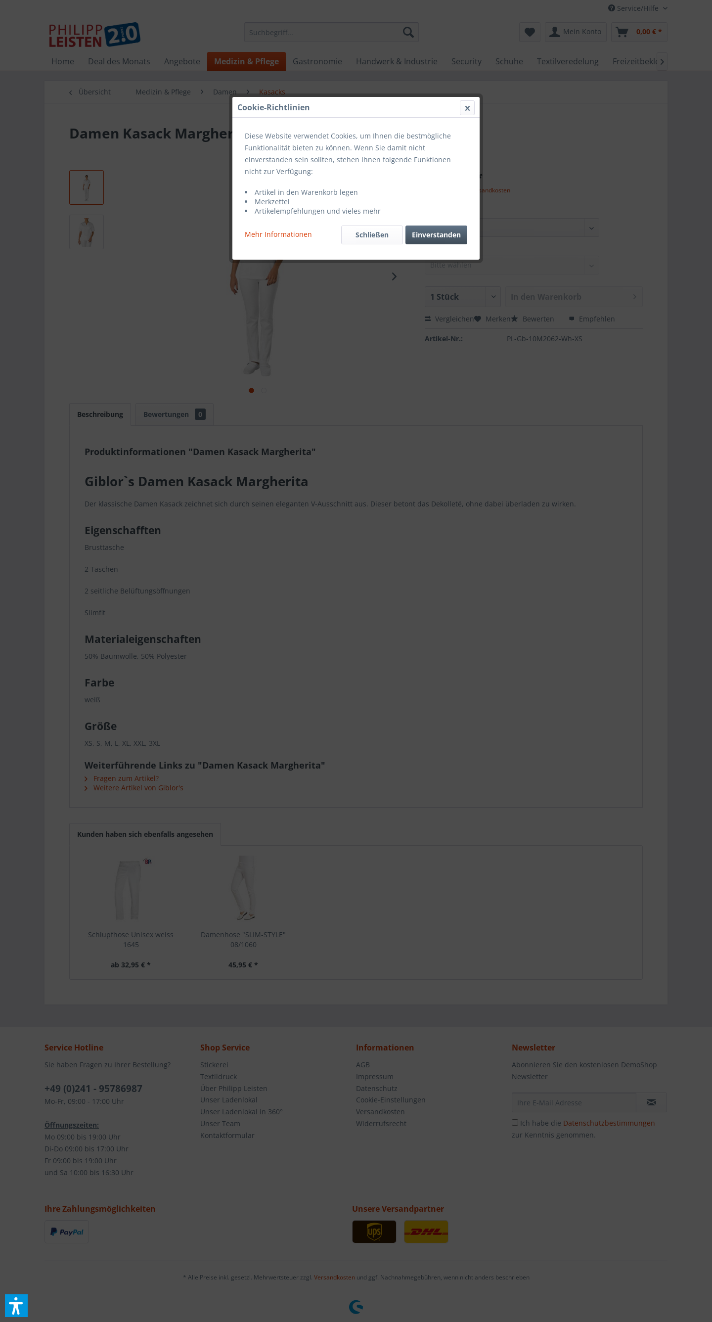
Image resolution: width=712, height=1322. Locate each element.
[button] (16, 1305)
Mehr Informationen (278, 234)
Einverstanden (436, 234)
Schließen (372, 234)
